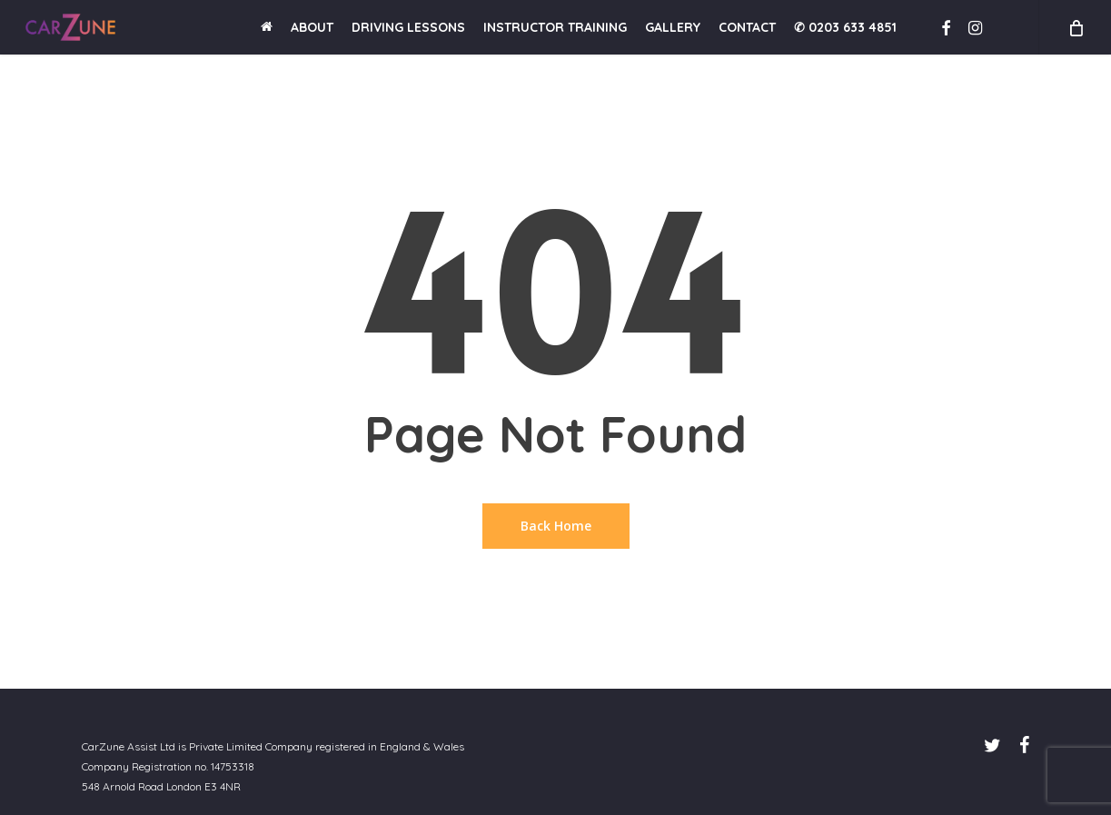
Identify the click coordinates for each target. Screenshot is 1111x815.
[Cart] (1074, 27)
